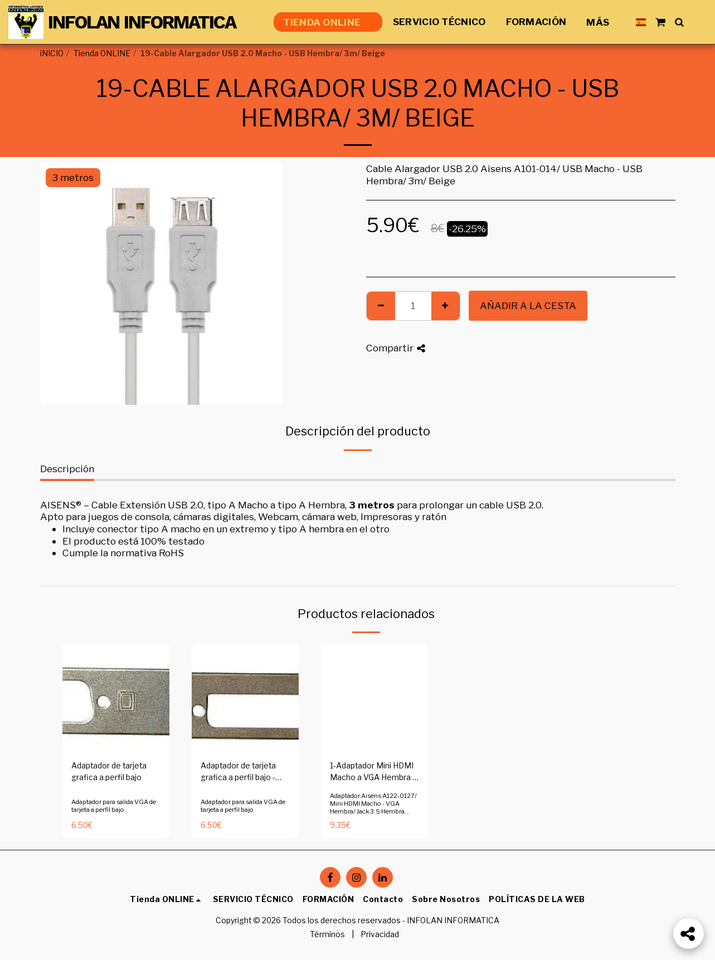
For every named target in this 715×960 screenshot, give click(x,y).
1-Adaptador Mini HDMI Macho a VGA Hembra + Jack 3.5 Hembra (373, 772)
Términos (327, 934)
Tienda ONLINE (102, 53)
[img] (115, 697)
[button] (660, 22)
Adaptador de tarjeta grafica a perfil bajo (109, 771)
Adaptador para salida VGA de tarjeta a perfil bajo (113, 806)
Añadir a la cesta (528, 305)
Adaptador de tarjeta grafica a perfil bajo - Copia (238, 772)
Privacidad (380, 934)
